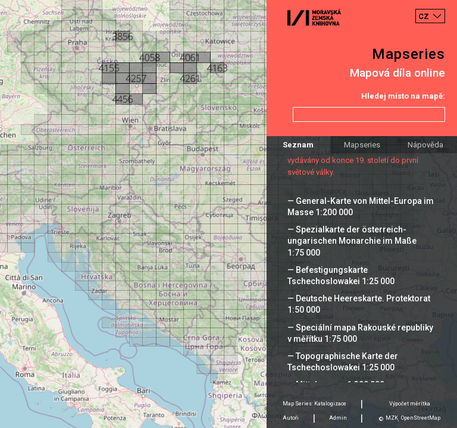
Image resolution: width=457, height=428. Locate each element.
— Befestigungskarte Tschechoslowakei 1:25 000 (341, 275)
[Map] (228, 214)
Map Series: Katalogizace (314, 404)
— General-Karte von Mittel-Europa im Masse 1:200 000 (360, 206)
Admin (338, 418)
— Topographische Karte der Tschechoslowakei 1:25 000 (342, 361)
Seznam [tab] (298, 144)
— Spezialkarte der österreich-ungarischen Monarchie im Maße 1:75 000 (352, 241)
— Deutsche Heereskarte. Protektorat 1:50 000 (358, 304)
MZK (392, 418)
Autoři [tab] (291, 418)
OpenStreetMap (420, 418)
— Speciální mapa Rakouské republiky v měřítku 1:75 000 (360, 333)
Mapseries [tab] (362, 144)
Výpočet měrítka (409, 404)
